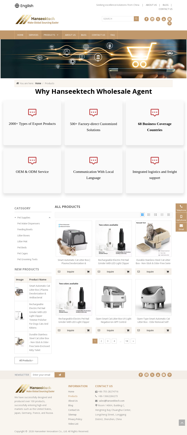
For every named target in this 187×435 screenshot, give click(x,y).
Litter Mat (22, 241)
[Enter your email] (42, 374)
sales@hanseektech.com (111, 400)
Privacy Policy (75, 419)
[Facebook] (146, 19)
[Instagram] (169, 19)
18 (126, 341)
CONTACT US (166, 9)
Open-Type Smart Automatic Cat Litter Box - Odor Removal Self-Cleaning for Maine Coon (153, 320)
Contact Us (74, 410)
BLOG (166, 5)
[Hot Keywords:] (136, 18)
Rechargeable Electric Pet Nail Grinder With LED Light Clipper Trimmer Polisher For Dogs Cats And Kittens (38, 316)
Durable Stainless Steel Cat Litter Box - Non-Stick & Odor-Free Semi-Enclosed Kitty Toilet (39, 342)
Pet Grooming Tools (27, 259)
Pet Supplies (23, 217)
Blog (70, 405)
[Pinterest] (169, 23)
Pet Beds (22, 247)
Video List (73, 424)
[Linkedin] (152, 19)
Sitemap (72, 414)
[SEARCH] (118, 18)
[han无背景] (35, 388)
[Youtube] (164, 19)
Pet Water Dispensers (28, 223)
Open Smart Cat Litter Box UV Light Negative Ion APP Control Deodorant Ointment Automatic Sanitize (113, 320)
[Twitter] (158, 19)
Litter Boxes (23, 235)
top (182, 423)
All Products (26, 360)
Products (73, 396)
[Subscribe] (59, 374)
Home (71, 391)
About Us (73, 400)
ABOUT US (151, 5)
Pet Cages (22, 253)
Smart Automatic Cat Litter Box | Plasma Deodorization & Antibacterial (39, 292)
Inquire (65, 271)
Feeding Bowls (25, 229)
